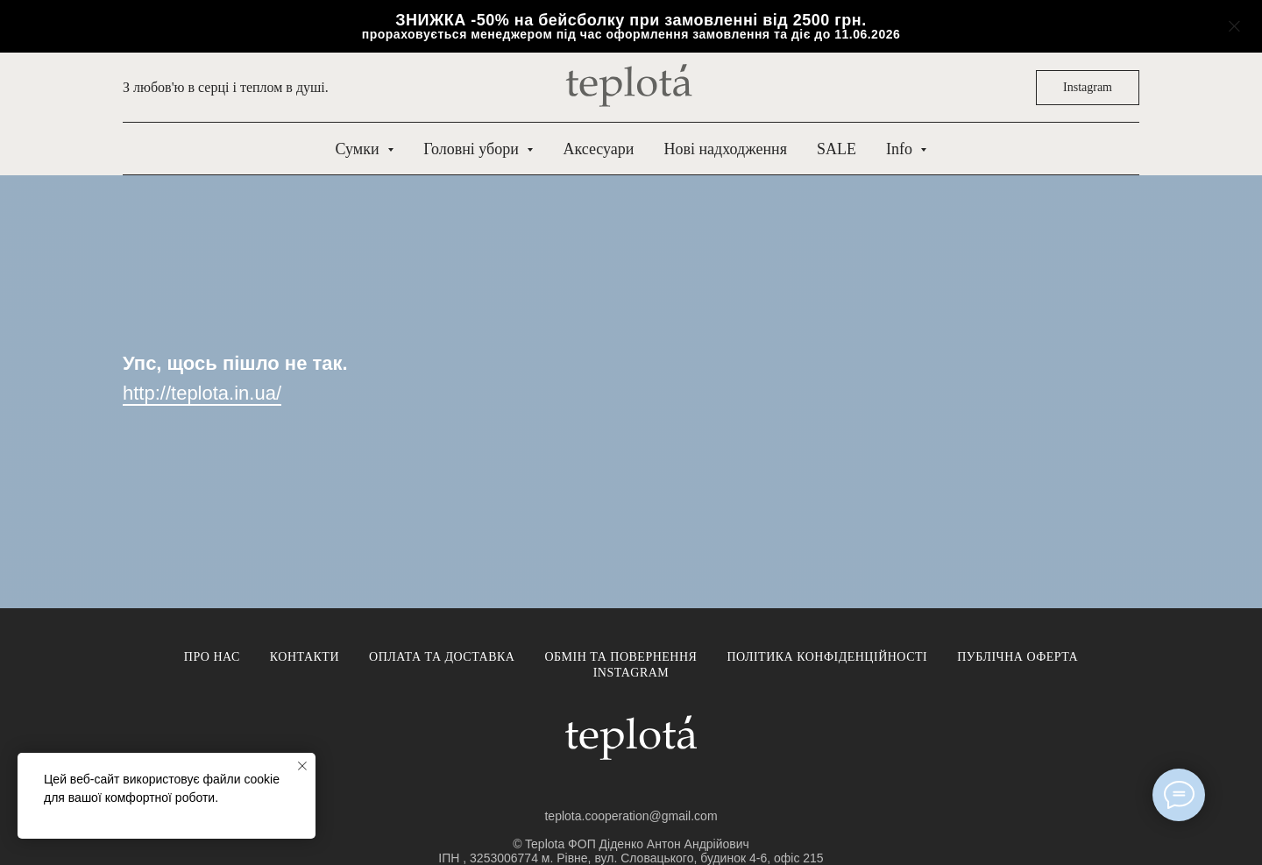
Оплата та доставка (441, 656)
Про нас (212, 656)
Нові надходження (724, 149)
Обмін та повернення (620, 656)
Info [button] (901, 149)
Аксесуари (598, 149)
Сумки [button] (360, 149)
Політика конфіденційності (827, 656)
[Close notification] (302, 766)
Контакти (304, 656)
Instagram (631, 672)
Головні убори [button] (472, 149)
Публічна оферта (1017, 656)
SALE (836, 149)
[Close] (1234, 27)
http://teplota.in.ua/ (202, 393)
